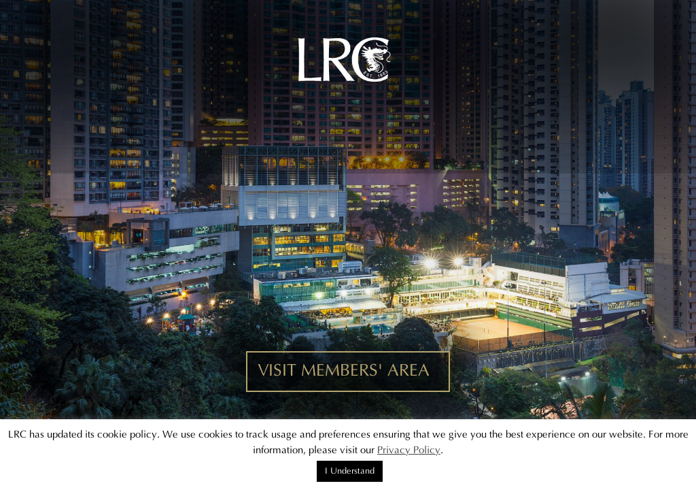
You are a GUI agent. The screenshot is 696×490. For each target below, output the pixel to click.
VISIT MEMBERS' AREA (344, 370)
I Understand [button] (350, 471)
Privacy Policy (408, 450)
